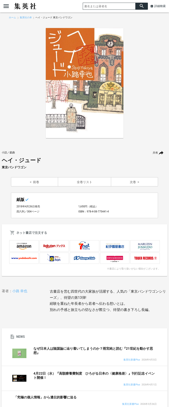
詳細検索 (160, 6)
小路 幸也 (19, 291)
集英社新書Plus (131, 360)
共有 (155, 152)
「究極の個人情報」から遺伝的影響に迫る (45, 397)
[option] (84, 83)
